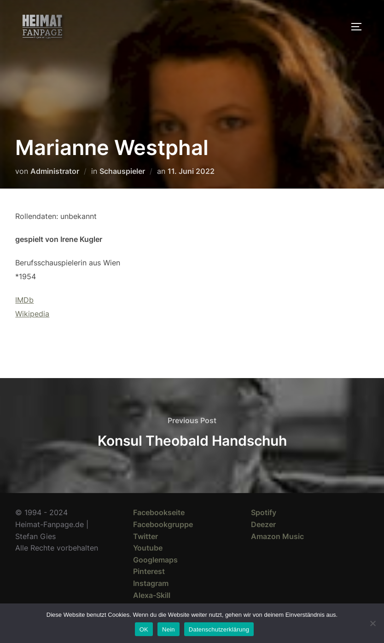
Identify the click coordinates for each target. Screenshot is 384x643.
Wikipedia (32, 313)
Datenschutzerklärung (219, 629)
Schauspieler (122, 171)
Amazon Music (277, 536)
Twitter (145, 536)
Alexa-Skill (151, 595)
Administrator (54, 171)
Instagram (151, 583)
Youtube (148, 547)
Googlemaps (155, 559)
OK (144, 629)
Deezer (263, 524)
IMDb (24, 299)
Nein (168, 629)
